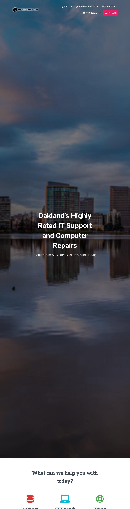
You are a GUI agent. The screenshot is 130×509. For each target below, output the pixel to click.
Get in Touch (110, 13)
